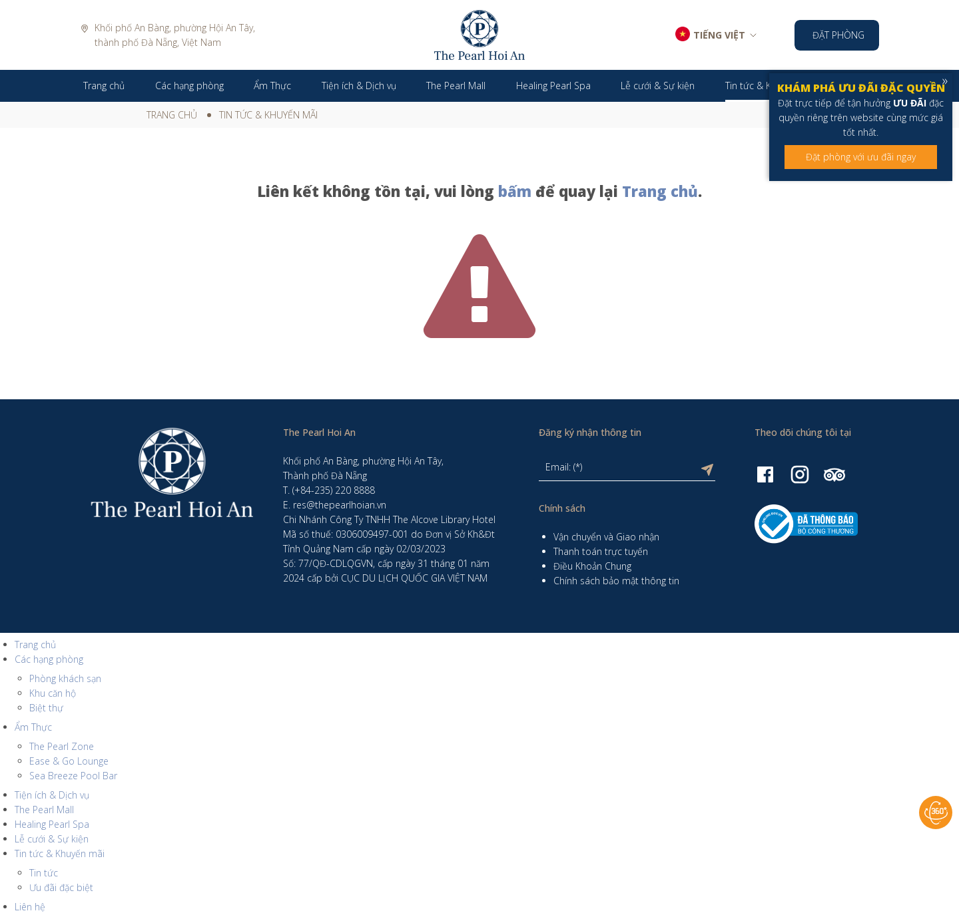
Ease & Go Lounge (69, 761)
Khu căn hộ (52, 693)
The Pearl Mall (44, 809)
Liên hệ (30, 906)
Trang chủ (172, 114)
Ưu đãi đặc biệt (61, 887)
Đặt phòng (838, 35)
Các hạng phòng (49, 659)
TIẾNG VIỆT (719, 35)
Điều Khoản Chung (592, 566)
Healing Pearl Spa (52, 824)
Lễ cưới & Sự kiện (52, 838)
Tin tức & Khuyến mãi (268, 114)
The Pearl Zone (61, 746)
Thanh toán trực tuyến (600, 551)
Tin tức (43, 872)
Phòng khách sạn (65, 678)
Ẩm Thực (33, 727)
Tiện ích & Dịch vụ (52, 795)
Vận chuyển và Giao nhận (606, 536)
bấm (514, 191)
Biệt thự (46, 707)
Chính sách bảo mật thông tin (616, 580)
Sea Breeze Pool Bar (73, 775)
